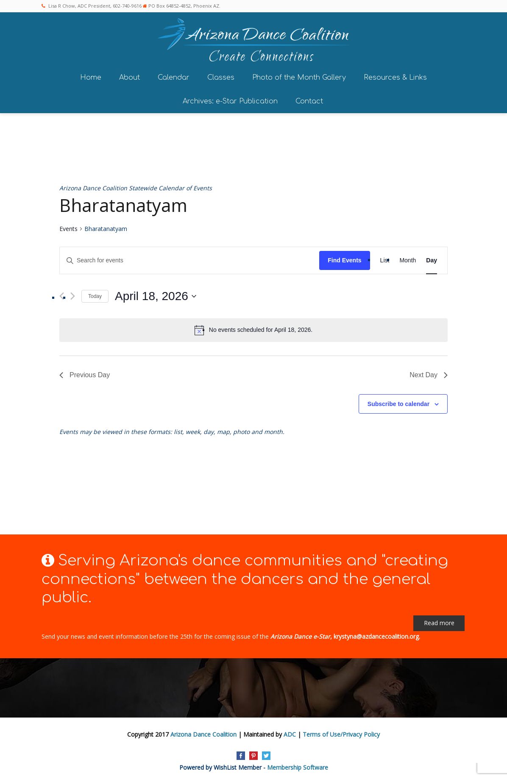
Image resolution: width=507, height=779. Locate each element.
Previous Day (84, 373)
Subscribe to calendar (398, 401)
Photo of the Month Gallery (299, 75)
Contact (309, 99)
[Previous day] (61, 294)
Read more (439, 621)
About (129, 75)
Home (90, 75)
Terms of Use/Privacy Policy (341, 733)
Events (68, 227)
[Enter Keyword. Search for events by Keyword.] (189, 258)
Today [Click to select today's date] (95, 294)
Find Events (344, 258)
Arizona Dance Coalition (203, 733)
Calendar (173, 75)
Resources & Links (395, 75)
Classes (220, 75)
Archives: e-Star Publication (230, 99)
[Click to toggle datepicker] (155, 294)
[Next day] (72, 294)
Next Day (429, 373)
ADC (290, 733)
